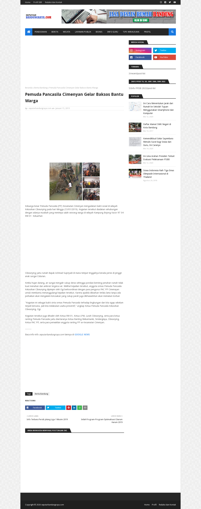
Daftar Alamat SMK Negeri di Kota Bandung (157, 126)
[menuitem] (28, 31)
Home (27, 2)
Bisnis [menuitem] (99, 32)
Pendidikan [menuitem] (41, 32)
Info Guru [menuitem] (112, 32)
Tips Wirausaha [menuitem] (131, 32)
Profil (154, 505)
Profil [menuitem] (147, 32)
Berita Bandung (40, 88)
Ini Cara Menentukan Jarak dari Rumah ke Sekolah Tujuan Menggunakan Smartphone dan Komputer (158, 108)
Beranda (28, 88)
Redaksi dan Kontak (53, 2)
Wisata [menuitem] (66, 32)
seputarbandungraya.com (40, 108)
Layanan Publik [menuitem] (83, 32)
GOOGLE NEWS (82, 334)
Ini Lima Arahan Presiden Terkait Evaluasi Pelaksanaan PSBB (158, 158)
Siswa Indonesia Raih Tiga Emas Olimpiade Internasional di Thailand (158, 173)
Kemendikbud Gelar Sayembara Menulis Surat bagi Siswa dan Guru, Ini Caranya (158, 141)
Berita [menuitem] (55, 32)
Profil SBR (37, 2)
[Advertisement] (74, 62)
